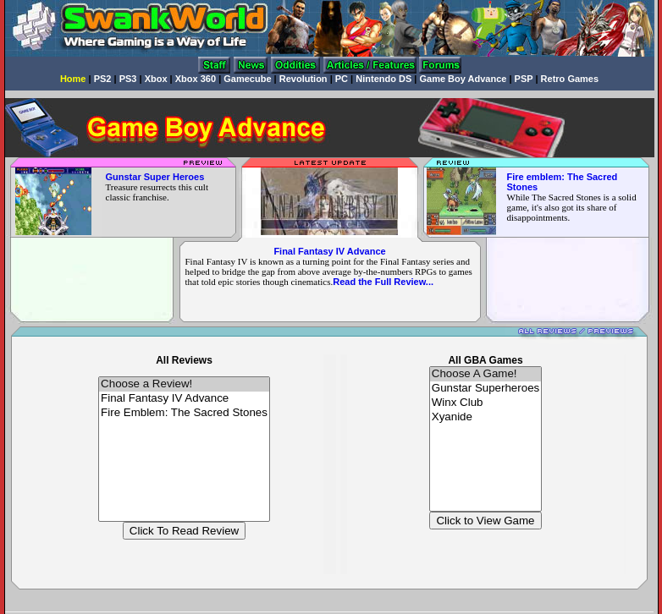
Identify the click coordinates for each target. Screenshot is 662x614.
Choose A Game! (485, 374)
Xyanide (485, 417)
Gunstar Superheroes (485, 388)
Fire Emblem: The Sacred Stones (184, 413)
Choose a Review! (184, 384)
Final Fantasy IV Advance (329, 251)
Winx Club (485, 403)
